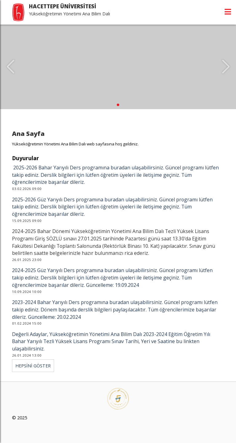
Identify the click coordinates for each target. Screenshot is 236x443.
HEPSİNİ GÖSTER (33, 366)
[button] (118, 105)
